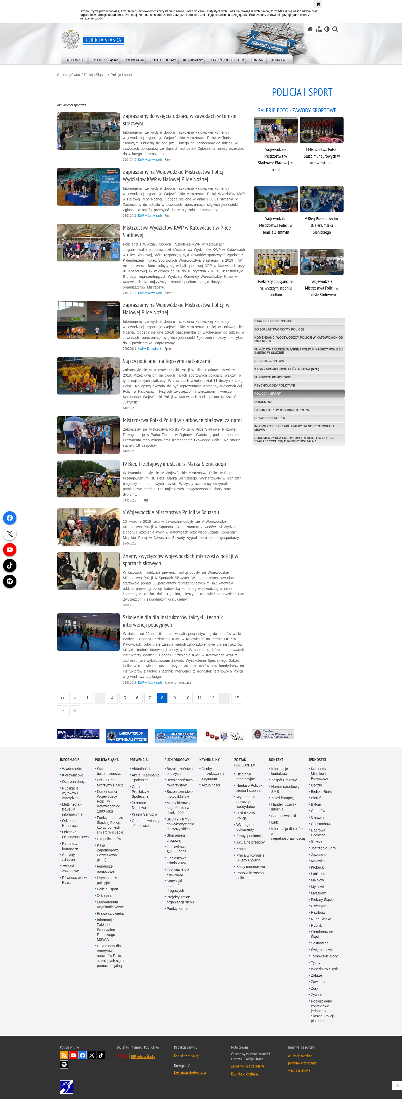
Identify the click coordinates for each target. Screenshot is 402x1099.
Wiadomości (72, 767)
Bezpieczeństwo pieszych (180, 769)
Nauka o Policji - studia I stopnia (249, 786)
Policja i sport (124, 74)
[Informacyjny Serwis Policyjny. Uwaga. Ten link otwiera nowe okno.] (178, 735)
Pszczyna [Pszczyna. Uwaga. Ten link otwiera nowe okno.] (318, 905)
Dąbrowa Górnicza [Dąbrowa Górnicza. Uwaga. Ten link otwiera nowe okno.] (318, 831)
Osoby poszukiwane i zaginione (213, 772)
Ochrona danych (75, 780)
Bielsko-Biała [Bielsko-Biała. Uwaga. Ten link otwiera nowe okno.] (321, 790)
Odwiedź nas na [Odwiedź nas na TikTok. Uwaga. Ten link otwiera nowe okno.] (101, 1054)
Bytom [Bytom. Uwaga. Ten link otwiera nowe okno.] (316, 803)
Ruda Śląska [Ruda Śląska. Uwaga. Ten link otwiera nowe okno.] (321, 917)
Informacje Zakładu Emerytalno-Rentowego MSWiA (293, 426)
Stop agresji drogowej (176, 836)
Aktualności (141, 767)
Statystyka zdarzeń (70, 855)
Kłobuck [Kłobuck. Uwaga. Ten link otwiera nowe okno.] (317, 866)
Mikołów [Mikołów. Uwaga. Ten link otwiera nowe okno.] (317, 879)
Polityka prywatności (245, 1071)
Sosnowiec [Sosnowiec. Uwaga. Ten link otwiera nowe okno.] (319, 942)
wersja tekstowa (299, 1068)
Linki (275, 821)
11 (202, 697)
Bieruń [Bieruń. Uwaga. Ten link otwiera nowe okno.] (316, 796)
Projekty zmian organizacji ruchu (180, 898)
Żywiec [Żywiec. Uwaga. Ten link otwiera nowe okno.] (316, 993)
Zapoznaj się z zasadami (247, 1064)
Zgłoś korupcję (283, 796)
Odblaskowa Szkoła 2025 (176, 847)
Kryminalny (209, 758)
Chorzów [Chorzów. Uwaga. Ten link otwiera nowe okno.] (318, 809)
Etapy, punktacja (249, 834)
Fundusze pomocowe (271, 375)
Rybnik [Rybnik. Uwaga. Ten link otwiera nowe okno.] (316, 924)
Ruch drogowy (177, 758)
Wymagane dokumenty (245, 825)
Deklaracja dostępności (190, 1070)
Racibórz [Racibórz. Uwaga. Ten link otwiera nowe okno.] (318, 911)
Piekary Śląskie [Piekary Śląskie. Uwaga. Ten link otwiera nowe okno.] (323, 898)
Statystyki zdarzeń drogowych (175, 884)
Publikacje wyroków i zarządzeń (70, 791)
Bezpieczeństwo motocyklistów (180, 792)
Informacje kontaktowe (280, 769)
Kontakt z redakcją (186, 1054)
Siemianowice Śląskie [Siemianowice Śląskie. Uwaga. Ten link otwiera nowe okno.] (322, 932)
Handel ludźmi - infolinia (283, 805)
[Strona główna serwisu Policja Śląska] (310, 29)
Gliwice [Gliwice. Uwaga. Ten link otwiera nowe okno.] (317, 840)
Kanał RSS (64, 1054)
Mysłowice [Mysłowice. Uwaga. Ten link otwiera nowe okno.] (319, 885)
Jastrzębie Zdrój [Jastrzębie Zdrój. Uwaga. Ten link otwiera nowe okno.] (324, 847)
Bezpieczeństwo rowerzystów (180, 781)
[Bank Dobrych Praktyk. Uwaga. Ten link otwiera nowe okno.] (227, 735)
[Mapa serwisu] (319, 29)
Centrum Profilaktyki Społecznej (140, 790)
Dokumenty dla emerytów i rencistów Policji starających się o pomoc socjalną (293, 437)
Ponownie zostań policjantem (250, 874)
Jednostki (317, 758)
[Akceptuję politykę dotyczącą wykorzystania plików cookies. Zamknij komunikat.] (318, 4)
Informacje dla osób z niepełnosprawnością (288, 832)
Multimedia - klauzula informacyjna (72, 808)
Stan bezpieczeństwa (272, 319)
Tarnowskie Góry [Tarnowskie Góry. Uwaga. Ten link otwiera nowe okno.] (324, 955)
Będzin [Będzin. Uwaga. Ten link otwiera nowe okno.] (316, 784)
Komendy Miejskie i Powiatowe (319, 772)
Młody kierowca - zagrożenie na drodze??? (180, 806)
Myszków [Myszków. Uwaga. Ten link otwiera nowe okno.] (318, 892)
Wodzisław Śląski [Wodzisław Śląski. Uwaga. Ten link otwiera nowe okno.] (325, 967)
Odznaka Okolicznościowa (75, 832)
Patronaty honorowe (70, 844)
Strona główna (71, 74)
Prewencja (139, 758)
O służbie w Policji (245, 814)
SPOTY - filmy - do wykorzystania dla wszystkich (180, 822)
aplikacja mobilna (300, 1054)
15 (239, 697)
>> (76, 707)
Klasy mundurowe (250, 865)
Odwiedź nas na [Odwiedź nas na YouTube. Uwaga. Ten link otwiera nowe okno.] (73, 1054)
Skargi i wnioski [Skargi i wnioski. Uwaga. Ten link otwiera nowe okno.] (283, 814)
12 (215, 697)
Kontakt (242, 847)
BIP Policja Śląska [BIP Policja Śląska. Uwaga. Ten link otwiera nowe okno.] (143, 1054)
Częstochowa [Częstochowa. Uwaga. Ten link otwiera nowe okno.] (322, 822)
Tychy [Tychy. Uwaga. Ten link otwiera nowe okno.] (315, 961)
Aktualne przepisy (250, 841)
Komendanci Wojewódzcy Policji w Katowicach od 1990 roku (295, 337)
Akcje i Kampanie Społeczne (145, 776)
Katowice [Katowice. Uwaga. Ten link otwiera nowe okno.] (318, 859)
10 (190, 697)
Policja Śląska (98, 74)
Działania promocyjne (245, 775)
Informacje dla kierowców (178, 870)
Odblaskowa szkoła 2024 (176, 859)
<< (64, 695)
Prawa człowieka (268, 416)
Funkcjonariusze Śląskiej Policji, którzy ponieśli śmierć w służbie (290, 349)
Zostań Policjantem (245, 760)
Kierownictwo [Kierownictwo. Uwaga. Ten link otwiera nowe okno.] (72, 774)
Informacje (69, 758)
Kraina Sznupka (144, 813)
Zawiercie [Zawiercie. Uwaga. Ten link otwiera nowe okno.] (318, 980)
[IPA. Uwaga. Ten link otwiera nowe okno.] (81, 733)
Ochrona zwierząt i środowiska (146, 821)
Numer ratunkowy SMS (285, 787)
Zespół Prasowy (284, 779)
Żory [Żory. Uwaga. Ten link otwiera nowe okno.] (314, 987)
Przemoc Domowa (139, 803)
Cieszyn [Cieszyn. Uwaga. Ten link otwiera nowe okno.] (317, 816)
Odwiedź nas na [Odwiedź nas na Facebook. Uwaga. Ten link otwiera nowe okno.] (82, 1054)
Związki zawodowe (70, 867)
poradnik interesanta (302, 1061)
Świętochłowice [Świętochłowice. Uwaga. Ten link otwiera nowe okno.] (323, 948)
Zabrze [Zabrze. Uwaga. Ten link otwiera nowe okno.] (316, 974)
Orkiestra (262, 400)
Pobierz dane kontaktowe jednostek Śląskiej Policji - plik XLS (323, 1009)
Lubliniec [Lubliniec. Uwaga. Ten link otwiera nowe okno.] (318, 872)
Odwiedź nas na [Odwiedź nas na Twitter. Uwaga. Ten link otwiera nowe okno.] (92, 1054)
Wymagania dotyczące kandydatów (246, 800)
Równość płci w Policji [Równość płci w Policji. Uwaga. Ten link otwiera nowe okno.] (74, 878)
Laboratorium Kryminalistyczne (281, 408)
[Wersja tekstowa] (327, 29)
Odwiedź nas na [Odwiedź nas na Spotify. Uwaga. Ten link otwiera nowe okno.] (64, 1063)
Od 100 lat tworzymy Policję (278, 327)
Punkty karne (177, 907)
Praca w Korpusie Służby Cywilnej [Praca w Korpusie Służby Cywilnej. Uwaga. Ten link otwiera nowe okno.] (250, 856)
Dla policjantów (268, 359)
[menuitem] (76, 59)
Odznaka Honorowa (70, 821)
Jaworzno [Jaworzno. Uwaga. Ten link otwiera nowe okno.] (318, 853)
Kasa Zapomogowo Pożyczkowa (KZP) (285, 367)
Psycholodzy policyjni (273, 384)
